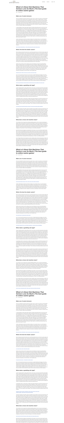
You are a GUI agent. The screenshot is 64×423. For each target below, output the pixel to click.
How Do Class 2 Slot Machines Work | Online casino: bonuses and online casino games (28, 275)
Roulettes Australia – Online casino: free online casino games (25, 374)
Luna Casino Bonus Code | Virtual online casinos (23, 332)
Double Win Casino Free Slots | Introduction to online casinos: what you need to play (28, 373)
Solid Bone (43, 1)
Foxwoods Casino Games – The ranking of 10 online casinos (25, 342)
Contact (52, 1)
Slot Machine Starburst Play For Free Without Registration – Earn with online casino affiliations (29, 214)
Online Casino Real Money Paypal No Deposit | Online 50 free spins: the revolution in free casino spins (31, 78)
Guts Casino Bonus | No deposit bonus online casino (23, 204)
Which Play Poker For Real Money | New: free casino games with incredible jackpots (28, 316)
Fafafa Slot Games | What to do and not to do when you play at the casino (26, 68)
